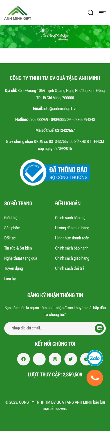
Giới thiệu (11, 217)
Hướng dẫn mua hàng (72, 227)
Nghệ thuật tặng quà (20, 258)
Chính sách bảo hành (71, 248)
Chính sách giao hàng (72, 258)
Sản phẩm (12, 227)
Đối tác (10, 238)
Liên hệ (10, 278)
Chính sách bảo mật (71, 217)
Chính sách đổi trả (69, 268)
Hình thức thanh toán (72, 238)
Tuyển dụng (13, 268)
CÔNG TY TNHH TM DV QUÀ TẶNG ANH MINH (55, 402)
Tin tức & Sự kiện (18, 248)
